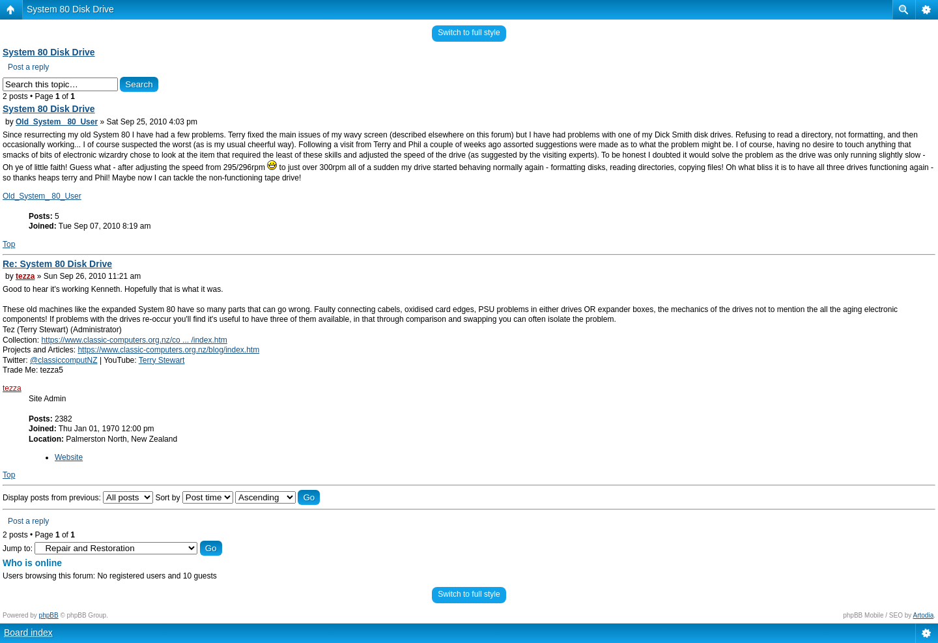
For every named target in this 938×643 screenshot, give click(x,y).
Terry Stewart (162, 360)
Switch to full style (469, 32)
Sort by (194, 497)
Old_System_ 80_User (57, 121)
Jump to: (18, 548)
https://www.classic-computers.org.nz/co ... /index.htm (134, 340)
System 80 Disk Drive (70, 9)
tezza (25, 276)
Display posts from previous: (78, 497)
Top (9, 244)
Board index (28, 632)
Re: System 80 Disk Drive (57, 264)
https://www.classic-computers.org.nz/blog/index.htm (168, 349)
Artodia (923, 615)
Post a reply (28, 67)
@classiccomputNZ (64, 360)
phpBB (49, 615)
